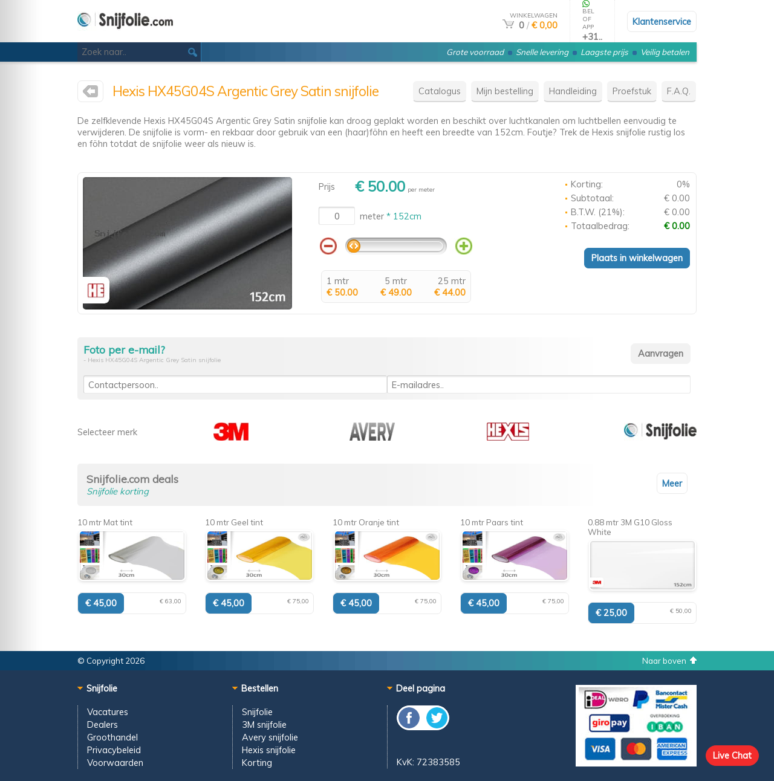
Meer (672, 483)
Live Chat (732, 755)
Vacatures (107, 712)
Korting (257, 762)
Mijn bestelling (504, 91)
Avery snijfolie (270, 737)
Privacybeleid (114, 750)
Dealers (102, 724)
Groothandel (112, 737)
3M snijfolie (264, 724)
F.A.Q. (679, 91)
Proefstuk (632, 91)
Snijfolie (257, 712)
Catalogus (439, 91)
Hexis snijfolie (269, 750)
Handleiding (573, 91)
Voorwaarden (115, 762)
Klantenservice (662, 21)
